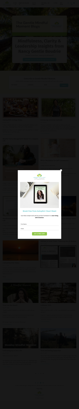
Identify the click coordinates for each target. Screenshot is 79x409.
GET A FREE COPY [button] (39, 234)
